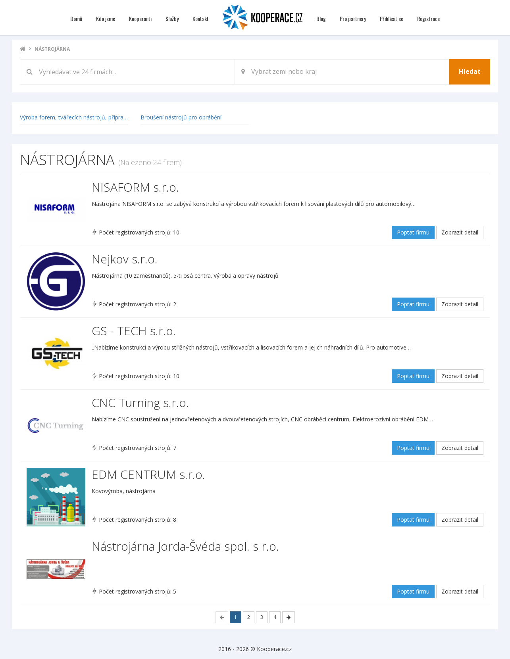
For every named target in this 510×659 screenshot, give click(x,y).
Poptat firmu (413, 232)
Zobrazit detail (459, 232)
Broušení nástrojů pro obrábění (180, 117)
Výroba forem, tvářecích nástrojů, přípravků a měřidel (89, 117)
